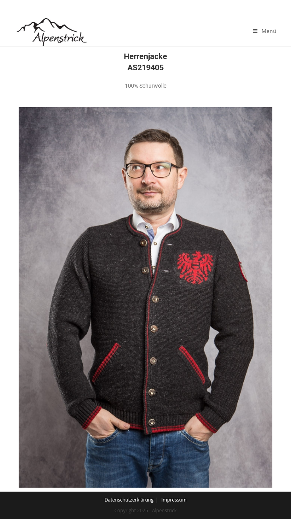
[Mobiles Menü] (264, 31)
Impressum (173, 499)
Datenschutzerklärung (129, 499)
